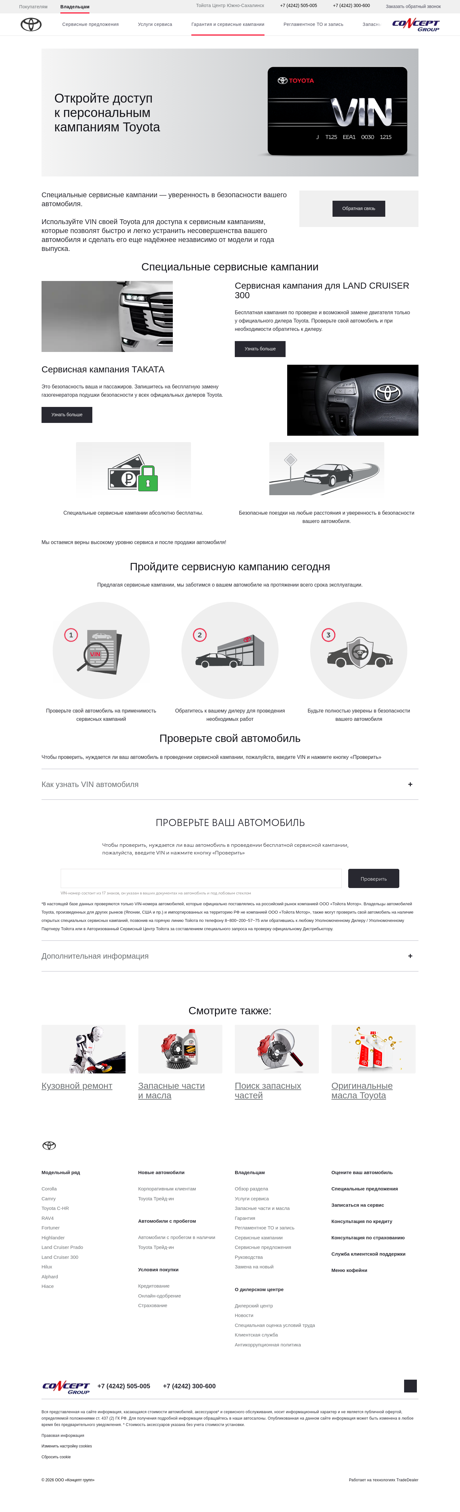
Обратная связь (358, 208)
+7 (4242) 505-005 (298, 5)
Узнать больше (260, 348)
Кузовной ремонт (77, 1086)
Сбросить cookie (56, 1457)
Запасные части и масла (171, 1090)
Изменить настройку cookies (67, 1446)
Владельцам (74, 6)
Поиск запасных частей (268, 1090)
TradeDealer (407, 1480)
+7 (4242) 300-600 (351, 5)
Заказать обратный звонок (413, 6)
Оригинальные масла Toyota (362, 1090)
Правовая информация (63, 1435)
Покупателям (33, 6)
